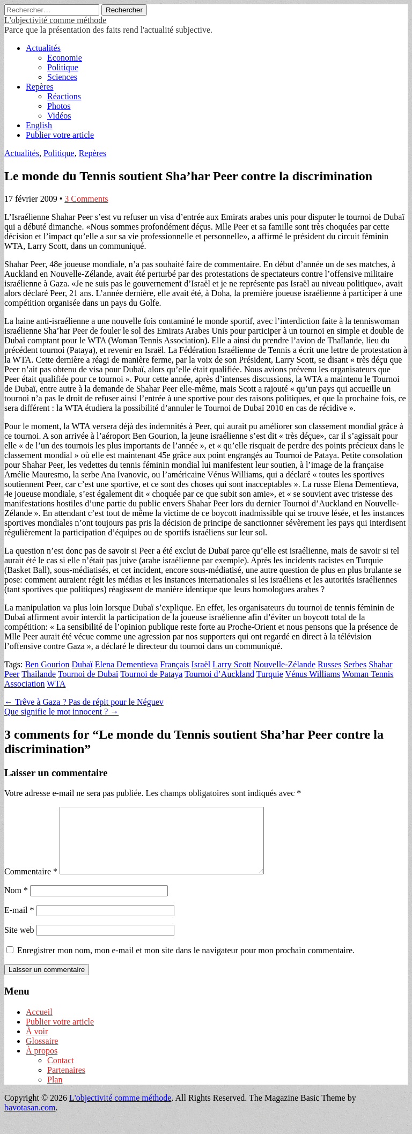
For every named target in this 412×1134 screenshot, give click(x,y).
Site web (19, 942)
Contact (60, 1073)
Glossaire (42, 1053)
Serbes (354, 664)
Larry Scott (231, 664)
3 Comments (86, 198)
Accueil (39, 1024)
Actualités (43, 48)
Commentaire (30, 884)
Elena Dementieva (126, 664)
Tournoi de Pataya (151, 674)
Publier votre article (60, 134)
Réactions (64, 96)
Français (174, 664)
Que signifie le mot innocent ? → (61, 711)
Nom (16, 903)
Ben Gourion (47, 664)
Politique (62, 67)
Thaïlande (38, 674)
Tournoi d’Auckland (219, 674)
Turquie (269, 674)
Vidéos (59, 115)
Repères (40, 86)
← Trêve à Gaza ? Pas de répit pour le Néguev (84, 701)
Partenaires (66, 1082)
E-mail (19, 922)
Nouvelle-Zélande (285, 664)
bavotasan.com (30, 1120)
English (39, 125)
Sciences (62, 77)
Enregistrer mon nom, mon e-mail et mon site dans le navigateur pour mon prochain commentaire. (186, 963)
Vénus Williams (313, 674)
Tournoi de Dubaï (88, 674)
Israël (201, 664)
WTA (56, 683)
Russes (329, 664)
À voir (37, 1044)
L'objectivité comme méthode (55, 20)
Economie (64, 57)
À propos (41, 1063)
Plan (54, 1092)
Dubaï (82, 664)
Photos (59, 106)
